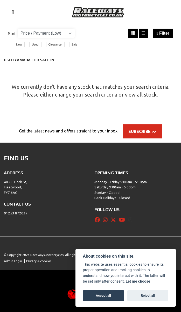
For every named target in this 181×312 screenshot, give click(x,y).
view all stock (141, 95)
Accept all (103, 295)
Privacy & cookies (38, 261)
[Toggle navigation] (10, 12)
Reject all (148, 295)
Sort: (12, 33)
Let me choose (138, 281)
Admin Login (13, 261)
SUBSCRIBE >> (142, 131)
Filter (163, 33)
